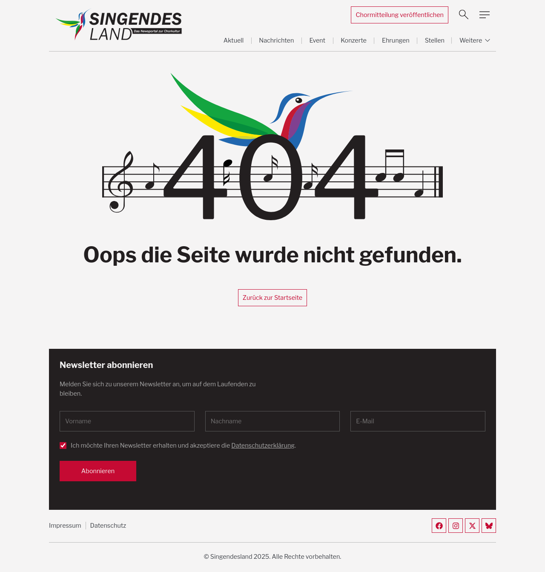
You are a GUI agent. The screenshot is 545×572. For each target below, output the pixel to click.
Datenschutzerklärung (263, 445)
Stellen (435, 40)
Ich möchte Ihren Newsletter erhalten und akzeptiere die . (183, 445)
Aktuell (234, 40)
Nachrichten (276, 40)
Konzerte (354, 40)
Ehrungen (396, 40)
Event (317, 40)
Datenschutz (108, 525)
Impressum (65, 525)
